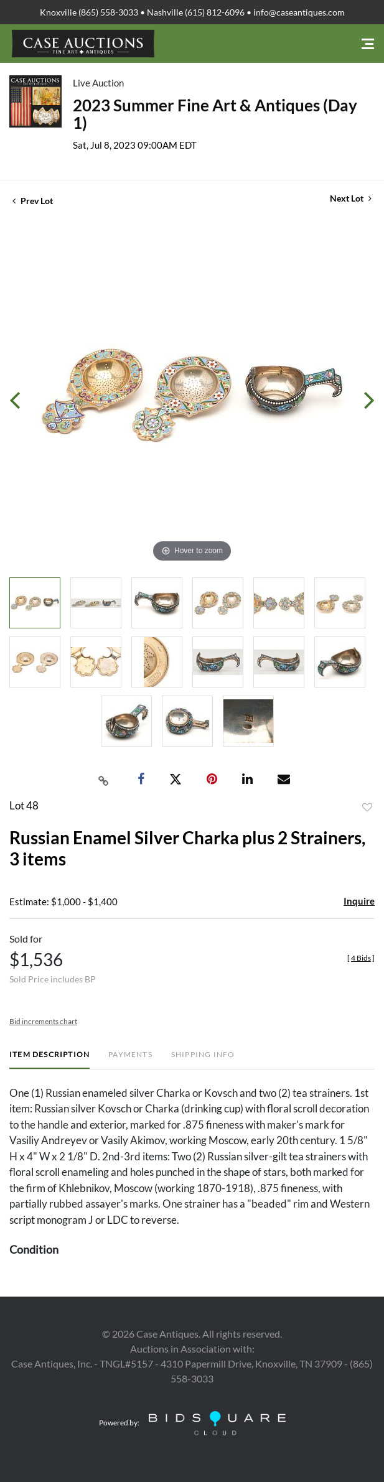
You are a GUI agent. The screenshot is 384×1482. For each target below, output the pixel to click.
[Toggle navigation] (368, 44)
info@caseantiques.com (299, 12)
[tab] (49, 1059)
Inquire (359, 900)
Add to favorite (367, 807)
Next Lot (351, 198)
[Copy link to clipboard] (103, 779)
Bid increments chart (43, 1021)
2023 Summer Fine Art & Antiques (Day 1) (215, 114)
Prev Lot (32, 200)
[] (361, 957)
